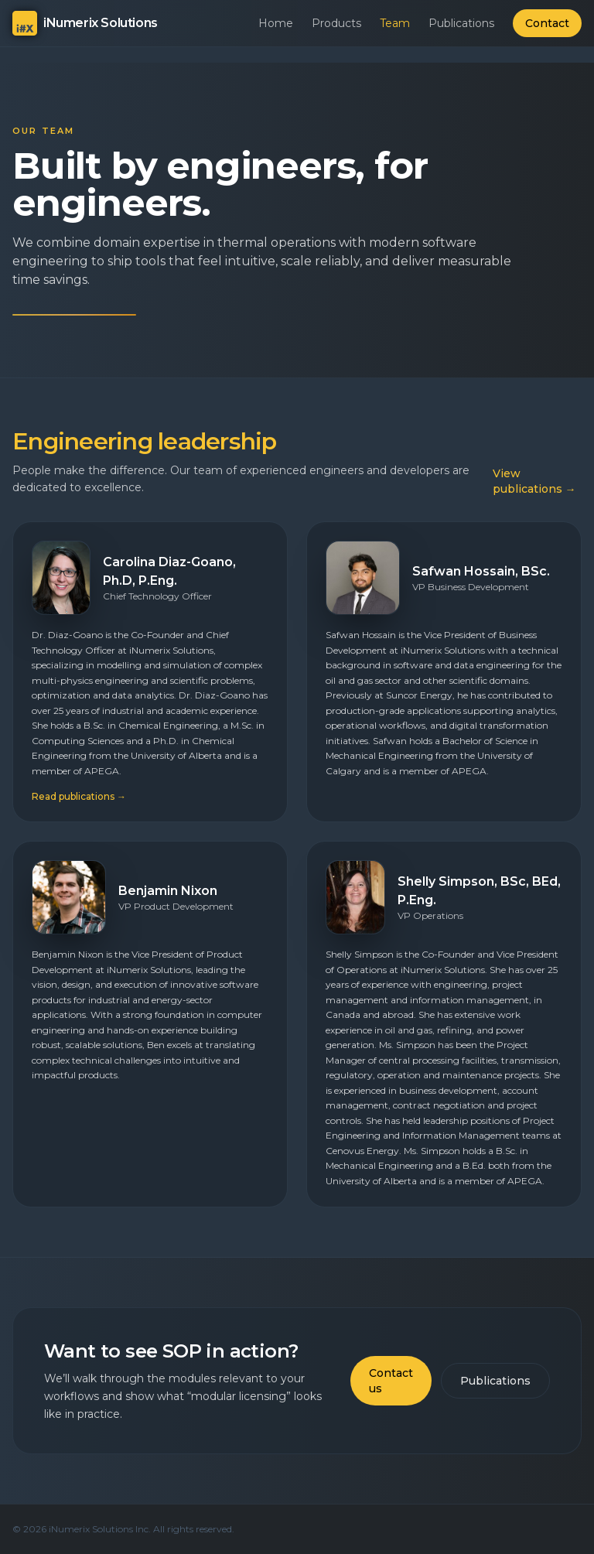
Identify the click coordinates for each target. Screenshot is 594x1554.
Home (275, 23)
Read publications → (79, 796)
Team (395, 23)
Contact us (391, 1380)
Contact (547, 23)
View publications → (534, 481)
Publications (461, 23)
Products (336, 23)
